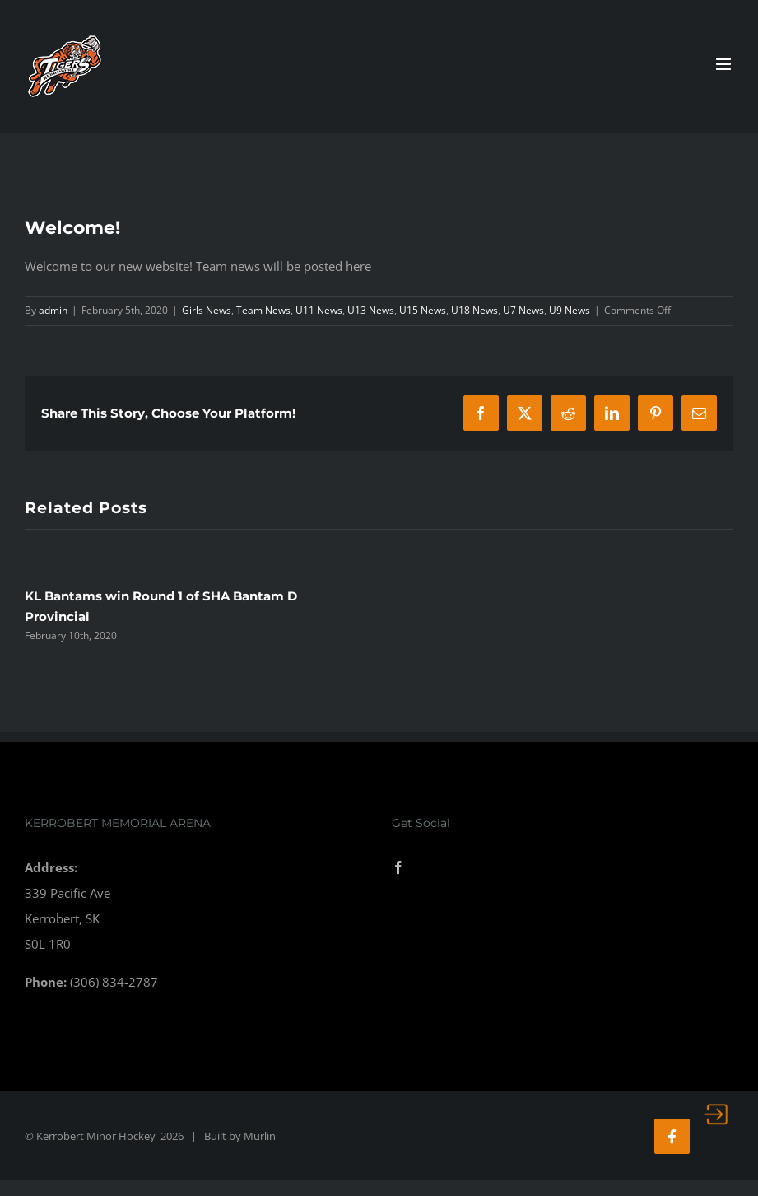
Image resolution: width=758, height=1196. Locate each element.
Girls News (206, 310)
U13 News (370, 310)
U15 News (422, 310)
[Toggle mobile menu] (724, 63)
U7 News (523, 310)
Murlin (260, 1135)
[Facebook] (398, 867)
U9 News (569, 310)
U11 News (318, 310)
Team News (263, 310)
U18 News (474, 310)
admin (53, 310)
